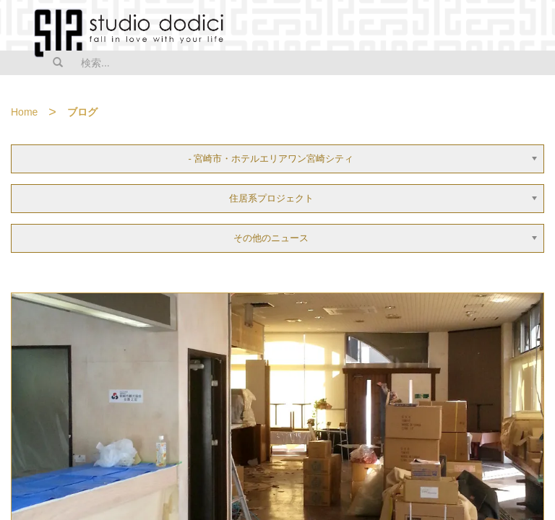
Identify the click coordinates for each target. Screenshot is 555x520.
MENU (534, 26)
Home (24, 112)
